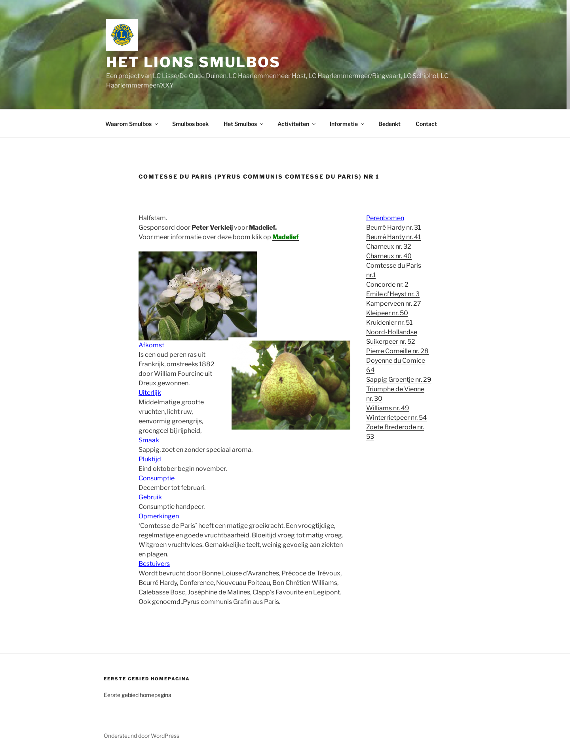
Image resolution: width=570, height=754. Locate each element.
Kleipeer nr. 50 (387, 313)
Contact (426, 123)
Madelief (285, 237)
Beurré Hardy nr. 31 (393, 227)
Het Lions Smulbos (193, 62)
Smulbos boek (190, 123)
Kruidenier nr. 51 (389, 322)
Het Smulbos (244, 123)
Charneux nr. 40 (389, 256)
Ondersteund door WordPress (141, 735)
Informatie (347, 123)
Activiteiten (297, 123)
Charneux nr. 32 (388, 246)
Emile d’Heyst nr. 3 (393, 294)
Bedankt (389, 123)
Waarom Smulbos (132, 123)
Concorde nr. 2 (387, 284)
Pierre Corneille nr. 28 (397, 351)
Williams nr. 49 (387, 408)
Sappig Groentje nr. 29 (398, 379)
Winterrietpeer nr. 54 (396, 417)
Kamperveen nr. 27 (393, 303)
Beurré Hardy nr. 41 (393, 237)
